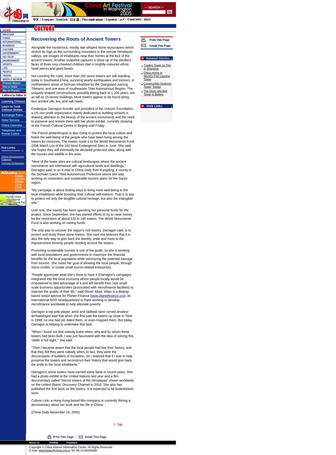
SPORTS (7, 64)
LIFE (5, 68)
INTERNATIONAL (12, 42)
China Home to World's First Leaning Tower (157, 76)
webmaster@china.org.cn (54, 450)
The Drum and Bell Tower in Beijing (155, 93)
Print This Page (63, 437)
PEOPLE (7, 72)
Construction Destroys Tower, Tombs (157, 85)
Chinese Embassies (12, 163)
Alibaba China (19, 182)
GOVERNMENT (11, 53)
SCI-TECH (8, 57)
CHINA (6, 38)
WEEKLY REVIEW (12, 79)
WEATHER (8, 34)
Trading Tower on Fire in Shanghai (157, 67)
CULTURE (8, 49)
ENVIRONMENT (11, 60)
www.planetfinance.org (107, 296)
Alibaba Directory (20, 177)
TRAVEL (7, 75)
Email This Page (95, 437)
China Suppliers (20, 188)
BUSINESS (8, 45)
